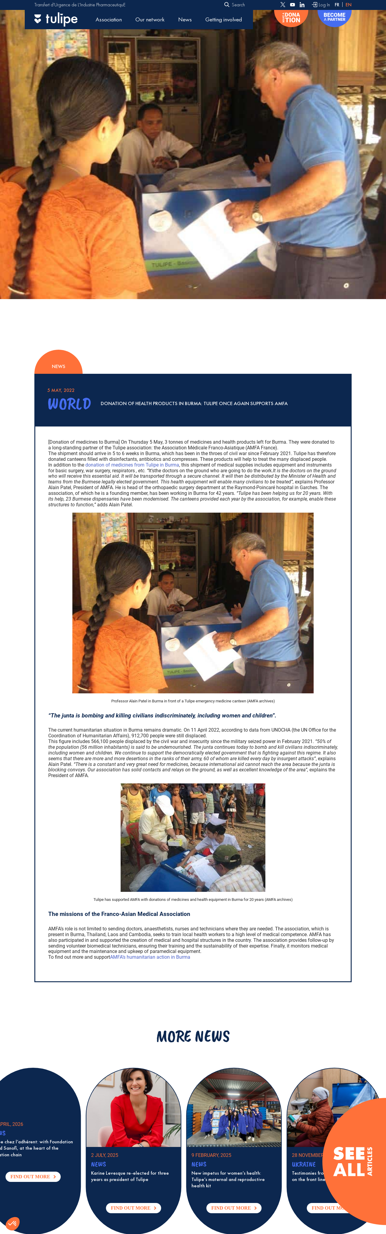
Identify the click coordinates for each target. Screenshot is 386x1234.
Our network (150, 19)
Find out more (44, 1178)
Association (109, 19)
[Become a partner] (335, 19)
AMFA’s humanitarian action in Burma (150, 957)
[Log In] (321, 4)
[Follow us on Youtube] (292, 5)
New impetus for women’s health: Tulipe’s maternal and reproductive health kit (237, 1179)
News (185, 19)
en (349, 5)
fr (337, 5)
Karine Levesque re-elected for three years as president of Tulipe (139, 1176)
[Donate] (291, 19)
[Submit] (227, 5)
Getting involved (223, 19)
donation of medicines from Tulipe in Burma (132, 465)
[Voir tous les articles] (352, 1162)
